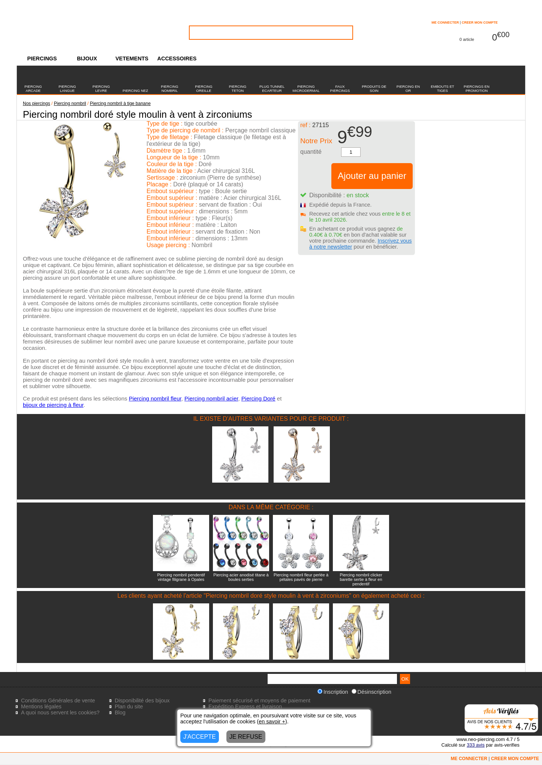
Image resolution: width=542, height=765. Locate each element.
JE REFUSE (245, 737)
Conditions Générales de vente (58, 701)
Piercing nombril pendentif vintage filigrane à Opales (181, 577)
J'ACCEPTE (199, 737)
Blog (120, 713)
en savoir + (272, 721)
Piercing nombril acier (211, 398)
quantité (311, 151)
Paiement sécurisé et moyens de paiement (259, 701)
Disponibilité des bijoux (142, 701)
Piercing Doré (258, 398)
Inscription (332, 692)
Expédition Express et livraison (245, 707)
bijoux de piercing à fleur (53, 405)
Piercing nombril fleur (155, 398)
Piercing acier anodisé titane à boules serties (240, 577)
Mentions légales (41, 707)
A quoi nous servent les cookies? (60, 713)
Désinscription (371, 692)
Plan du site (129, 707)
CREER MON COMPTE (480, 22)
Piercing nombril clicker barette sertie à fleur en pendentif (361, 579)
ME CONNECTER (445, 22)
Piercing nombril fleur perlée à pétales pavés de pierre (301, 577)
